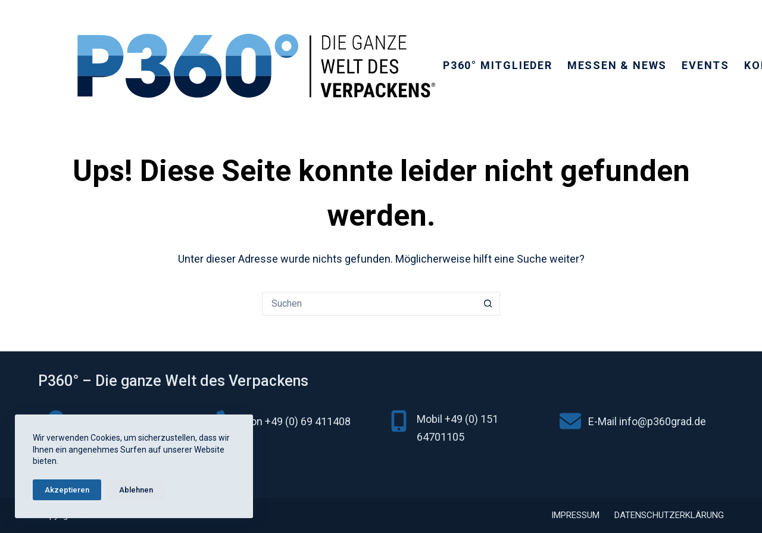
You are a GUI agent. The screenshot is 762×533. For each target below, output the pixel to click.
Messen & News (617, 65)
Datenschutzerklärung (669, 515)
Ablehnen (136, 489)
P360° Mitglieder (497, 65)
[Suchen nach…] (369, 304)
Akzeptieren (67, 489)
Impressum (575, 515)
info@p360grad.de (662, 421)
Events (705, 65)
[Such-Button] (488, 304)
